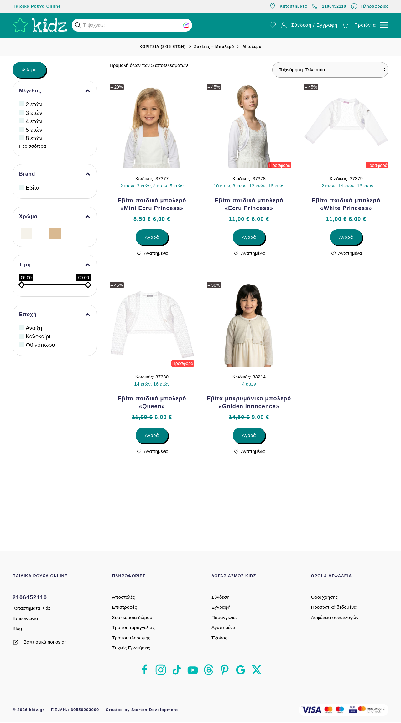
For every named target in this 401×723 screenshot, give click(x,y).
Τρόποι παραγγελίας (133, 627)
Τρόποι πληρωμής (131, 637)
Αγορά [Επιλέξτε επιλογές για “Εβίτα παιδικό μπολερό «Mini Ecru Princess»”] (152, 237)
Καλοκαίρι (38, 336)
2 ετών (34, 104)
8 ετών (34, 138)
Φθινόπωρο (40, 345)
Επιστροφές (124, 607)
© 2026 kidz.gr (28, 709)
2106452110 (329, 6)
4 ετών (34, 121)
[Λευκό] (41, 233)
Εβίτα (32, 188)
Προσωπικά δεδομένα (334, 607)
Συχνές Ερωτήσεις (131, 647)
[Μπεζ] (55, 233)
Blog (17, 628)
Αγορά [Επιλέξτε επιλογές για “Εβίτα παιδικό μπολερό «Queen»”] (152, 435)
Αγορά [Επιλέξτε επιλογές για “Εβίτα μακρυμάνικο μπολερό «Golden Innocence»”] (249, 435)
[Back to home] (40, 25)
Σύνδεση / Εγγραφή (309, 25)
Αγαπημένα (223, 627)
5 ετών (34, 130)
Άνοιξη (34, 328)
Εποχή (55, 314)
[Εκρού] (26, 233)
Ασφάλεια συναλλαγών (335, 617)
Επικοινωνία (25, 618)
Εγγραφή (220, 607)
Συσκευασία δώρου (132, 617)
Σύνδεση (220, 597)
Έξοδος (219, 637)
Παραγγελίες (224, 617)
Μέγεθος (55, 90)
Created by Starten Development (142, 709)
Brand (55, 174)
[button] (78, 25)
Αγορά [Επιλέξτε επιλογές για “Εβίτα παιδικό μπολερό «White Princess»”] (346, 237)
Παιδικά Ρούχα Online (37, 6)
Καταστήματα (288, 6)
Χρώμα (55, 216)
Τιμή (55, 264)
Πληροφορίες (369, 6)
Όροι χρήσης (324, 597)
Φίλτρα (29, 69)
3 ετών (34, 113)
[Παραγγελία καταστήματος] (330, 70)
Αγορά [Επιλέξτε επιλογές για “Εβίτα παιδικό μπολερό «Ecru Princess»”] (249, 237)
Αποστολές (123, 597)
